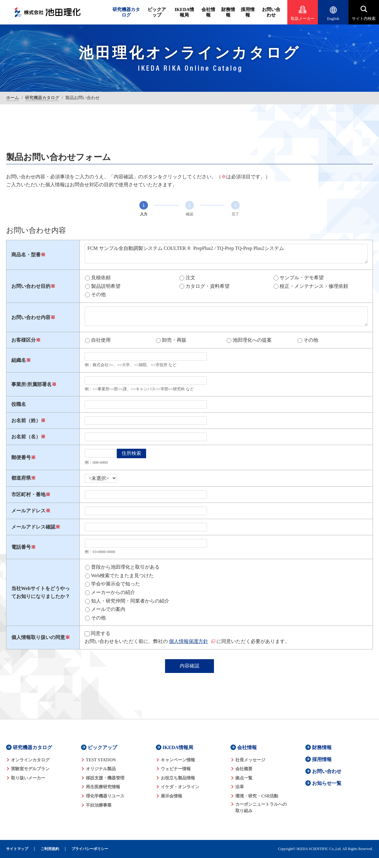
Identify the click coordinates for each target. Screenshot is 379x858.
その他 (98, 294)
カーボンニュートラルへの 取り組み (261, 807)
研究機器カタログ (126, 12)
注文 (190, 277)
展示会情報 (171, 796)
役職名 (18, 404)
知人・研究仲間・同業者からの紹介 (130, 601)
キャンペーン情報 (178, 760)
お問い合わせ (271, 12)
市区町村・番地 (28, 494)
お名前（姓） (26, 420)
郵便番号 (21, 457)
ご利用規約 (50, 849)
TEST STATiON (101, 760)
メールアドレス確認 (33, 526)
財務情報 (228, 12)
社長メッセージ (250, 760)
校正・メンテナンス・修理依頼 (314, 286)
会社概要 (243, 769)
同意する (100, 633)
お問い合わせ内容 (30, 317)
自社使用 (101, 340)
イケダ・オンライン (180, 787)
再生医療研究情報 (103, 787)
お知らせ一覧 (326, 783)
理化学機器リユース (105, 796)
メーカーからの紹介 (113, 592)
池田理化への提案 (252, 340)
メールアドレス (28, 510)
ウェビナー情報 (176, 769)
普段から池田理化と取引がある (125, 567)
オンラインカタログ (30, 760)
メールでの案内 (108, 609)
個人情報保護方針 (188, 641)
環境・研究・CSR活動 (256, 796)
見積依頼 (101, 277)
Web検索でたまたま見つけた (122, 575)
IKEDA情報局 (184, 12)
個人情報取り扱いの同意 (38, 637)
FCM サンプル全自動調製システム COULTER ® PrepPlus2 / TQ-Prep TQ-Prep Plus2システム (226, 253)
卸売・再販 (174, 340)
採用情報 (248, 12)
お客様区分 (23, 340)
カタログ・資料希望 (208, 286)
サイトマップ (17, 849)
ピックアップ (157, 12)
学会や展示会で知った (115, 583)
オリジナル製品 (101, 769)
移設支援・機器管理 (105, 778)
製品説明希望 (105, 286)
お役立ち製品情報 (178, 778)
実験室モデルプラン (30, 769)
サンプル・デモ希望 (302, 277)
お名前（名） (26, 436)
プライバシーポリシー (90, 849)
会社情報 (208, 12)
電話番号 (21, 547)
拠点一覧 (243, 778)
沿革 (239, 787)
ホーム (12, 97)
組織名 (18, 360)
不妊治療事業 (99, 805)
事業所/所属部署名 (31, 384)
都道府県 (21, 478)
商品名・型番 (26, 254)
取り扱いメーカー (28, 778)
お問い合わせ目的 (30, 286)
